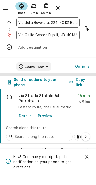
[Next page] (86, 137)
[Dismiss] (87, 157)
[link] (48, 116)
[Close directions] (57, 8)
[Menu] (5, 8)
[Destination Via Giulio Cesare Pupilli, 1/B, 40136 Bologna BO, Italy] (48, 35)
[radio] (21, 7)
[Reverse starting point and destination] (87, 28)
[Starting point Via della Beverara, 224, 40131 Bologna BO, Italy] (48, 23)
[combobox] (48, 22)
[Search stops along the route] (39, 137)
